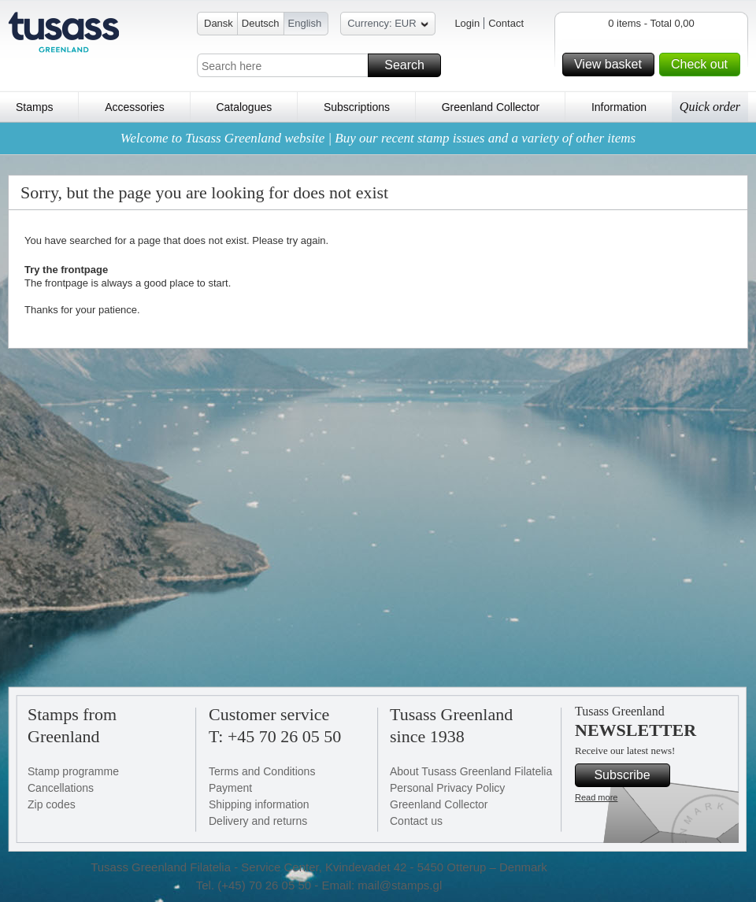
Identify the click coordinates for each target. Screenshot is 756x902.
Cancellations (61, 788)
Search (410, 65)
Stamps (34, 107)
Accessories (134, 107)
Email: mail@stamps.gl (381, 885)
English (305, 23)
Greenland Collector (491, 107)
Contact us (416, 821)
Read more (596, 797)
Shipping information (259, 804)
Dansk (218, 23)
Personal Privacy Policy (447, 788)
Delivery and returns (258, 821)
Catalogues (244, 107)
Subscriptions (357, 107)
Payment (230, 788)
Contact (506, 23)
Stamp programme (73, 771)
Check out (703, 64)
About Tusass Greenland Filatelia (471, 771)
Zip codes (52, 804)
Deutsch (261, 23)
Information (619, 107)
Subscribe (629, 775)
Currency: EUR (387, 25)
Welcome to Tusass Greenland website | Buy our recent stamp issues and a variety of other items (378, 138)
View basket (612, 64)
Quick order (710, 106)
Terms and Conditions (262, 771)
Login (467, 23)
